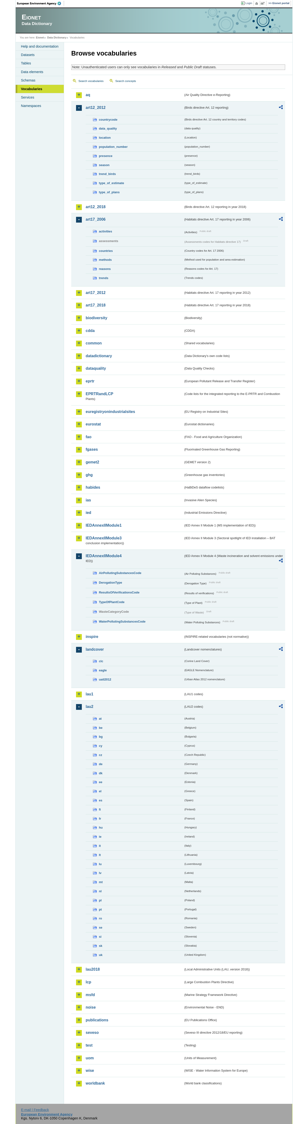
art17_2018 (96, 305)
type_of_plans (109, 192)
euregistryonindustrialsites (110, 412)
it (100, 846)
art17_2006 (96, 219)
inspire (92, 637)
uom (90, 1058)
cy (100, 746)
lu (100, 864)
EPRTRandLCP (99, 394)
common (94, 343)
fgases (92, 449)
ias (88, 500)
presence (105, 156)
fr (100, 818)
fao (88, 437)
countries (106, 251)
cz (100, 755)
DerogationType (110, 582)
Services (27, 97)
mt (101, 882)
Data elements (32, 72)
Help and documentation (39, 46)
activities (105, 231)
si (100, 936)
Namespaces (31, 106)
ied (88, 513)
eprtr (90, 381)
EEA (40, 3)
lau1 (89, 694)
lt (100, 855)
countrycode (108, 119)
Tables (26, 63)
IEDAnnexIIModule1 (104, 525)
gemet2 (92, 462)
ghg (89, 475)
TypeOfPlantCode (111, 602)
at (100, 718)
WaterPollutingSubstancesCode (122, 621)
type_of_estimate (111, 183)
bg (101, 736)
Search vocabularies (90, 81)
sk (100, 946)
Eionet (40, 37)
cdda (90, 331)
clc (101, 661)
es (100, 800)
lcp (88, 982)
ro (100, 918)
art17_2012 (96, 293)
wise (90, 1070)
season (104, 165)
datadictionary (99, 356)
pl (100, 900)
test (89, 1045)
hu (101, 827)
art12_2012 (96, 108)
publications (97, 1020)
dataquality (96, 368)
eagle (103, 670)
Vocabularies (31, 89)
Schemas (28, 80)
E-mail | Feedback (35, 1110)
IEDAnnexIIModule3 (104, 538)
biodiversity (96, 318)
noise (91, 1007)
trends (103, 278)
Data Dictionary (56, 37)
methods (105, 260)
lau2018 (93, 969)
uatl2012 (105, 679)
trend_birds (107, 174)
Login (248, 3)
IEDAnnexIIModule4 (104, 556)
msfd (90, 995)
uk (101, 955)
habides (93, 487)
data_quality (108, 128)
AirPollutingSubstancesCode (120, 573)
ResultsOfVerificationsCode (119, 592)
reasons (105, 269)
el (100, 791)
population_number (113, 147)
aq (88, 95)
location (105, 137)
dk (101, 773)
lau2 (89, 707)
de (101, 764)
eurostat (93, 424)
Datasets (28, 55)
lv (100, 873)
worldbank (95, 1083)
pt (100, 909)
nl (100, 891)
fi (100, 809)
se (100, 927)
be (101, 728)
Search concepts (125, 81)
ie (100, 836)
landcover (95, 649)
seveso (92, 1032)
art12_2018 (96, 207)
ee (100, 782)
